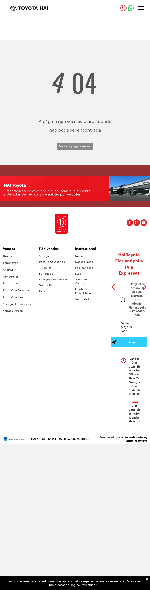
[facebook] (130, 223)
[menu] (141, 8)
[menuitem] (21, 256)
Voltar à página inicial (75, 146)
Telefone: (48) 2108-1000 (127, 327)
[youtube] (144, 223)
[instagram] (137, 223)
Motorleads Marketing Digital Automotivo (134, 438)
